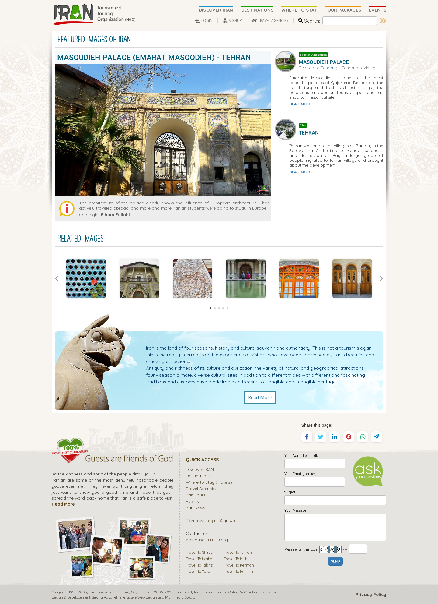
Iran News (195, 507)
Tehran (328, 67)
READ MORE (300, 103)
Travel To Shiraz (199, 552)
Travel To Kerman (239, 565)
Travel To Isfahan (200, 558)
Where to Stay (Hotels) (209, 482)
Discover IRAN (200, 469)
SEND (335, 561)
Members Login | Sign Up (210, 520)
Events (192, 501)
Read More (260, 397)
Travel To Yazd (198, 571)
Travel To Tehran (238, 552)
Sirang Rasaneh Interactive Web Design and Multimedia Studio (143, 597)
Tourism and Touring (210, 592)
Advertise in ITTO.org (207, 539)
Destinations (198, 475)
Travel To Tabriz (199, 565)
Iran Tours (196, 494)
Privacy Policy (371, 594)
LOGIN (207, 20)
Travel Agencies (201, 488)
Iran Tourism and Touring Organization (120, 592)
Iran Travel (183, 592)
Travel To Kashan (238, 571)
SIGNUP (235, 20)
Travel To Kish (235, 558)
